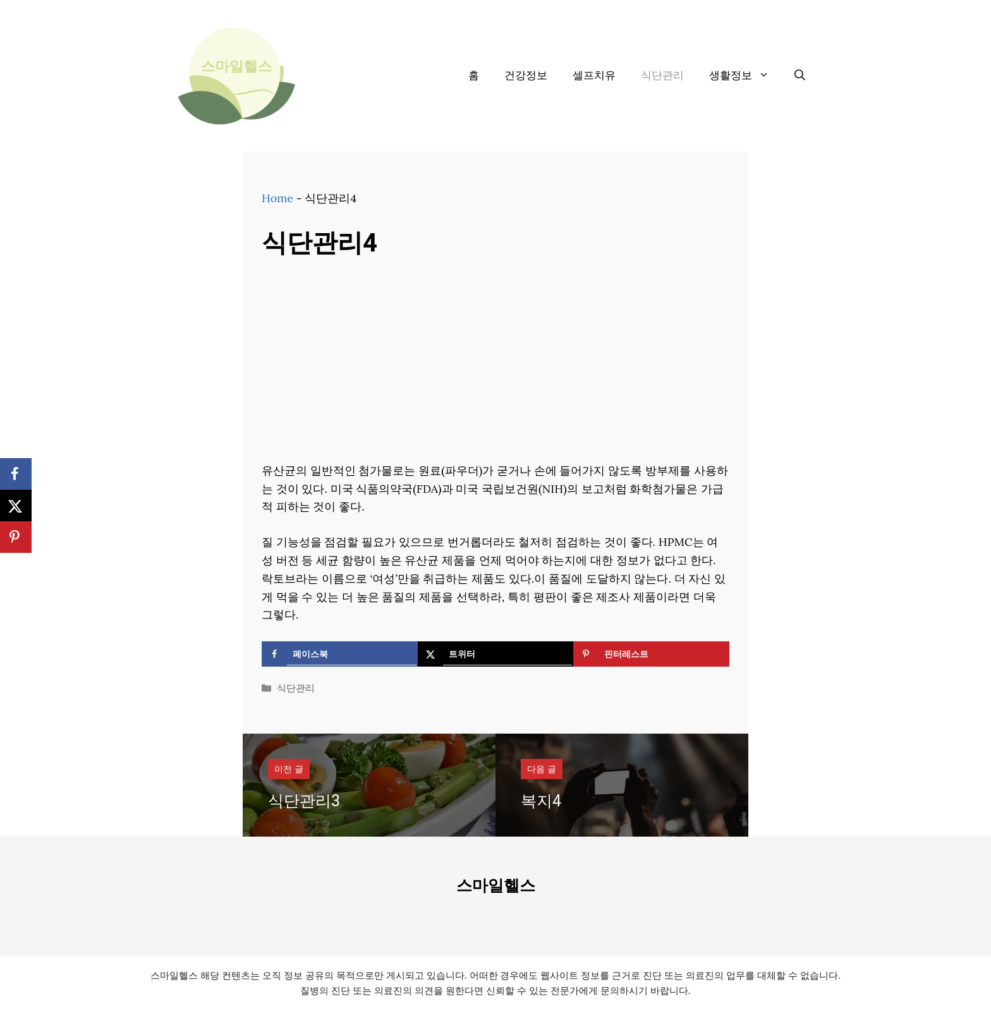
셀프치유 (594, 75)
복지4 (541, 801)
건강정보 (525, 75)
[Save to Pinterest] (651, 654)
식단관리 (662, 75)
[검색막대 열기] (800, 76)
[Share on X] (496, 654)
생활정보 (745, 76)
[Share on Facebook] (340, 654)
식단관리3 (304, 801)
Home (277, 198)
